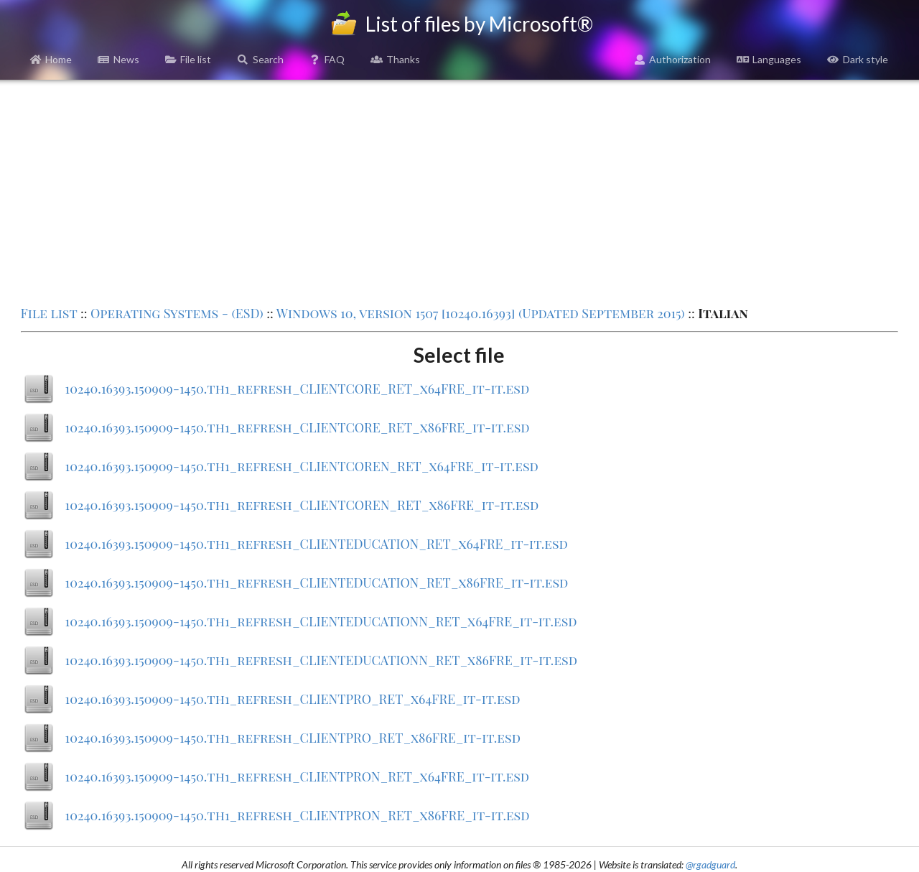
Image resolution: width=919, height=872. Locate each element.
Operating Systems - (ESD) (176, 313)
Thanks (395, 59)
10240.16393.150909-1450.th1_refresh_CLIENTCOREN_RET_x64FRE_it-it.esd (301, 466)
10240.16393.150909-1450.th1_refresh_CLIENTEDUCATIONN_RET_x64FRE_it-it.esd (321, 621)
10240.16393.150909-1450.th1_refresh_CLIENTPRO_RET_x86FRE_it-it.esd (293, 737)
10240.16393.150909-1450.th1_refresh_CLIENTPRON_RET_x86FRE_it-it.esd (297, 815)
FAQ (327, 59)
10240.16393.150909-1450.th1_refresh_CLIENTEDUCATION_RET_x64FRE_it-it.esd (316, 543)
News (118, 59)
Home (51, 59)
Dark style (857, 59)
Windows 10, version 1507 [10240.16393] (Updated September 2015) (480, 313)
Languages (769, 59)
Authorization (673, 59)
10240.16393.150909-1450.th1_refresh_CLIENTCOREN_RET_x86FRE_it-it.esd (302, 505)
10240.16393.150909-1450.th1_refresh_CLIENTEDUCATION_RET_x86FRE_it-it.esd (317, 582)
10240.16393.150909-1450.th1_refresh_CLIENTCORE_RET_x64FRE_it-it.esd (297, 388)
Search (260, 59)
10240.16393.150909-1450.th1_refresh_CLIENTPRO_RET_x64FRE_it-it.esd (293, 699)
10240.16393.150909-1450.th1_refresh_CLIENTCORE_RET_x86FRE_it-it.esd (297, 427)
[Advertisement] (459, 191)
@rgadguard (710, 864)
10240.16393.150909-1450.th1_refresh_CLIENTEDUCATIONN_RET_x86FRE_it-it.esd (321, 660)
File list (188, 59)
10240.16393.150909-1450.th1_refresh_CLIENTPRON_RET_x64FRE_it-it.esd (297, 776)
